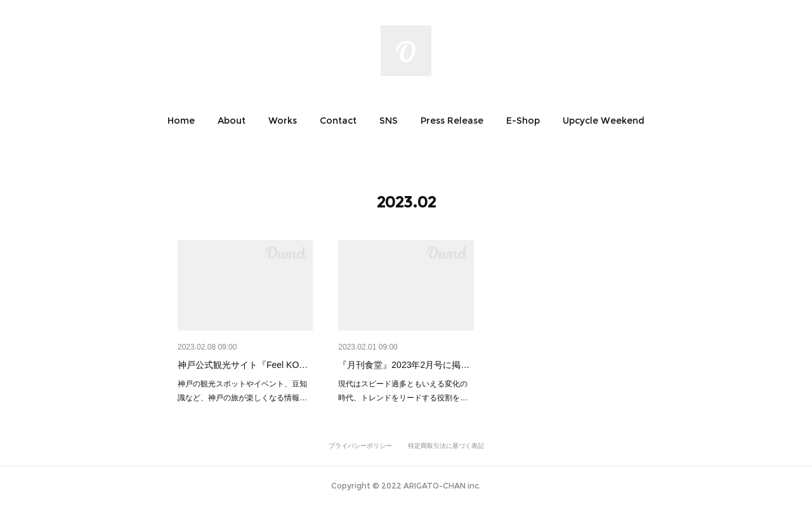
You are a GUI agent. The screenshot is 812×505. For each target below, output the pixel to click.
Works (282, 120)
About (232, 120)
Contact (338, 120)
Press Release (452, 120)
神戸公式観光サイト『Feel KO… (243, 365)
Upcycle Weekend (604, 120)
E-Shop (523, 120)
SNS (388, 120)
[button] (181, 121)
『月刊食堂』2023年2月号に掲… (403, 365)
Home (181, 120)
